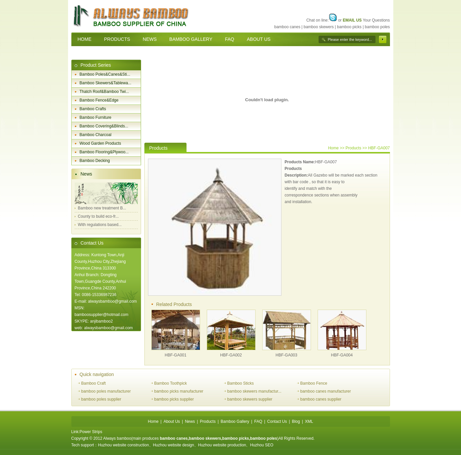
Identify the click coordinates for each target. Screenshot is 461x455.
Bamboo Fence (313, 383)
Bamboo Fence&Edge (99, 100)
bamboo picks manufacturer (178, 391)
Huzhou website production (222, 445)
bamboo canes (287, 27)
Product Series (96, 65)
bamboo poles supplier (101, 399)
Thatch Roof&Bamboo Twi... (104, 91)
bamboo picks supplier (174, 399)
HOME (85, 39)
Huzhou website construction (123, 445)
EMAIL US (352, 20)
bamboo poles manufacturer (106, 391)
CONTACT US (93, 52)
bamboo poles (377, 27)
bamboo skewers (319, 27)
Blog (296, 421)
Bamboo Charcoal (96, 134)
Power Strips (91, 431)
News (86, 174)
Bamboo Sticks (240, 383)
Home (333, 148)
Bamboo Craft (93, 383)
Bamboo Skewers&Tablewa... (105, 83)
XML (309, 421)
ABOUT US (258, 39)
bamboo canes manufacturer (325, 391)
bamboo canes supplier (321, 399)
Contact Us (92, 243)
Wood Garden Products (100, 143)
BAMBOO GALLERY (190, 39)
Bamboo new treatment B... (102, 208)
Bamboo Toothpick (170, 383)
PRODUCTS (117, 39)
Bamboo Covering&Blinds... (104, 126)
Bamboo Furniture (96, 117)
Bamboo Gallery (235, 421)
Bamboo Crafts (93, 109)
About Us (172, 421)
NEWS (150, 39)
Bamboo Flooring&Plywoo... (104, 152)
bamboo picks (349, 27)
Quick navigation (97, 374)
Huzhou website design (173, 445)
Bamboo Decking (95, 160)
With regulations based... (100, 224)
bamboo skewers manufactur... (254, 391)
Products (207, 421)
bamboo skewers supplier (249, 399)
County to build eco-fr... (98, 216)
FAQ (229, 39)
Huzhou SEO (261, 445)
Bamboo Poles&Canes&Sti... (105, 74)
